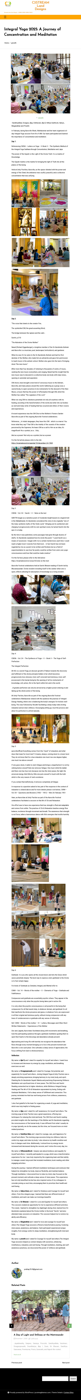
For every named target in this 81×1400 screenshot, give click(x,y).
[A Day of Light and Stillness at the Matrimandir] (40, 1310)
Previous (11, 1326)
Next (69, 1326)
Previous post (16, 1363)
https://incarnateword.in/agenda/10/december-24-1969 (32, 443)
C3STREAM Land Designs (40, 6)
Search (44, 1374)
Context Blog (68, 1393)
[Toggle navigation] (5, 17)
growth (40, 118)
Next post (66, 1363)
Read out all (17, 1354)
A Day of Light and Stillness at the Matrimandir (38, 1335)
